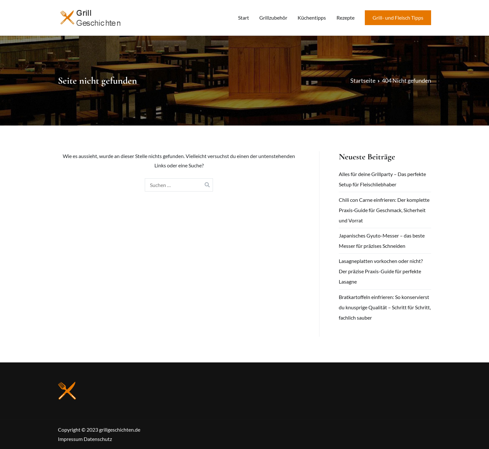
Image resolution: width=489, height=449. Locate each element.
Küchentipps (312, 17)
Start (243, 17)
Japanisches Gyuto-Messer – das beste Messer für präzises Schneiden (382, 240)
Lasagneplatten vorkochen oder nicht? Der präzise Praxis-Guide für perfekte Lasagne (381, 271)
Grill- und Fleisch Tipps (398, 17)
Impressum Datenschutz (85, 439)
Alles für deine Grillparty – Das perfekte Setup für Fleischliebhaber (382, 179)
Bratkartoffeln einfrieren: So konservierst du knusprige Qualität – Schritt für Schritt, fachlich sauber (385, 307)
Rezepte (346, 17)
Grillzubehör (273, 17)
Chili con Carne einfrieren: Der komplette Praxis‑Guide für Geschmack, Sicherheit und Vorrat (384, 210)
